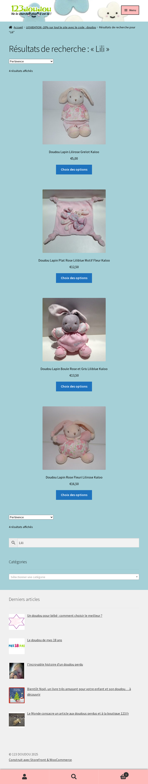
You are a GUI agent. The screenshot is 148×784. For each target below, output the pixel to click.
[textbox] (74, 577)
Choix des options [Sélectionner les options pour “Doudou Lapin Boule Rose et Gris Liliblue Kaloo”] (74, 386)
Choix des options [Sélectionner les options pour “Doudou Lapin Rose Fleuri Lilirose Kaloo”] (74, 495)
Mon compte (24, 777)
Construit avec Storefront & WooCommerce (40, 760)
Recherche (74, 777)
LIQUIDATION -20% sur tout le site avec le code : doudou (61, 27)
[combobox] (74, 577)
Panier (114, 773)
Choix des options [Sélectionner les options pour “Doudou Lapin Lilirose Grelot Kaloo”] (74, 169)
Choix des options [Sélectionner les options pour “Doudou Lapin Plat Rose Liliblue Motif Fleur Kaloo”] (74, 278)
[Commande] (31, 61)
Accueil (18, 27)
